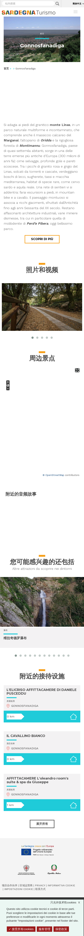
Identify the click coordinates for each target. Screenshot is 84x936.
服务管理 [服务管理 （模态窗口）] (44, 929)
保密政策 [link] (61, 929)
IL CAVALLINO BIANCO (26, 736)
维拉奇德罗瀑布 (15, 638)
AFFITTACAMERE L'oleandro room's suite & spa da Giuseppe (37, 780)
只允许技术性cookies (67, 902)
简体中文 (77, 3)
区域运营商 (26, 885)
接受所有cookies (21, 929)
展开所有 (42, 824)
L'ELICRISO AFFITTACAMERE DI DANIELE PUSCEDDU (42, 692)
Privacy (40, 885)
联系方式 (40, 889)
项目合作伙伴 (9, 885)
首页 (6, 68)
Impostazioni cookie (18, 889)
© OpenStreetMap (53, 475)
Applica (57, 3)
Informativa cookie (61, 885)
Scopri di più (42, 239)
